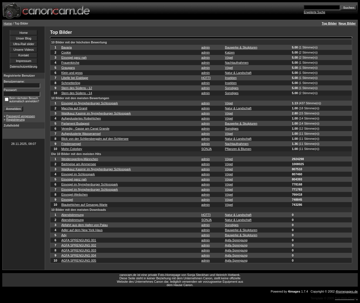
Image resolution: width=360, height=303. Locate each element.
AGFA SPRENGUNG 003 (78, 250)
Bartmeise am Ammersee (78, 164)
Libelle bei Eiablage (74, 77)
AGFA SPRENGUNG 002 (78, 245)
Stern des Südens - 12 (76, 88)
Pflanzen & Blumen (238, 149)
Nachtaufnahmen (237, 62)
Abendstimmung (72, 214)
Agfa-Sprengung (236, 240)
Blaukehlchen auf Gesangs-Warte (84, 204)
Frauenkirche (70, 62)
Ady (64, 235)
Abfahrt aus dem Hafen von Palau (84, 225)
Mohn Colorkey (71, 149)
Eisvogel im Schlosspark (78, 174)
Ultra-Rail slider (23, 44)
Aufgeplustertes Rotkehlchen (81, 118)
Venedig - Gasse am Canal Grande (85, 128)
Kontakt (23, 55)
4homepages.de (347, 291)
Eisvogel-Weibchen (74, 194)
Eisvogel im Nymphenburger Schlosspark (89, 103)
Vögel (229, 57)
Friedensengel (71, 143)
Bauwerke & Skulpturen (241, 47)
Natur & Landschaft (238, 72)
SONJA (206, 149)
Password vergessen (20, 116)
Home (8, 23)
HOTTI (206, 77)
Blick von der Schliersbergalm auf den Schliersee (95, 138)
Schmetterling (70, 83)
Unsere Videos (24, 49)
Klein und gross (72, 72)
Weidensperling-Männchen (79, 159)
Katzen (230, 52)
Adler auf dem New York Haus (82, 230)
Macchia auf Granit (74, 108)
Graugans (68, 67)
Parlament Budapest (75, 123)
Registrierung (15, 119)
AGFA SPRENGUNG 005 (78, 260)
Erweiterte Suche (314, 12)
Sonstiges (231, 88)
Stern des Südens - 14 (76, 93)
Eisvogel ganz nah (74, 57)
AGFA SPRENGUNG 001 (78, 240)
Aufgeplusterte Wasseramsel (81, 133)
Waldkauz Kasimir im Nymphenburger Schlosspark (96, 113)
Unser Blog (23, 38)
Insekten (231, 77)
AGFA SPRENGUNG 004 (78, 255)
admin (205, 47)
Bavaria (66, 47)
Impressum (23, 61)
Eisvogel (67, 199)
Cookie (66, 52)
